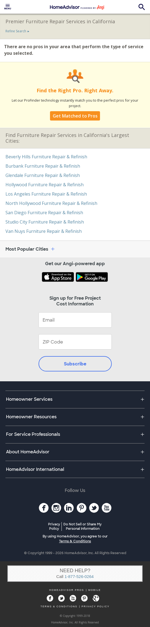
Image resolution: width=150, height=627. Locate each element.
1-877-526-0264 (79, 576)
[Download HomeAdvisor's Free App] (58, 277)
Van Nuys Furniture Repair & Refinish (43, 231)
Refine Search (15, 31)
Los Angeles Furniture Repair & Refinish (46, 194)
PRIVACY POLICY (96, 606)
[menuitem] (7, 7)
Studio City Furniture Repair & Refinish (44, 222)
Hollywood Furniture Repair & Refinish (44, 185)
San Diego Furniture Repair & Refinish (44, 213)
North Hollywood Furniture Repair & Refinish (51, 203)
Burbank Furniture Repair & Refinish (42, 166)
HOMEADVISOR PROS (66, 590)
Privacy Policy (54, 526)
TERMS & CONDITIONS (58, 606)
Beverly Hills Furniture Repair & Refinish (46, 157)
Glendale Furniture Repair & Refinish (42, 175)
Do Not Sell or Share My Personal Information (82, 526)
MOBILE (94, 590)
